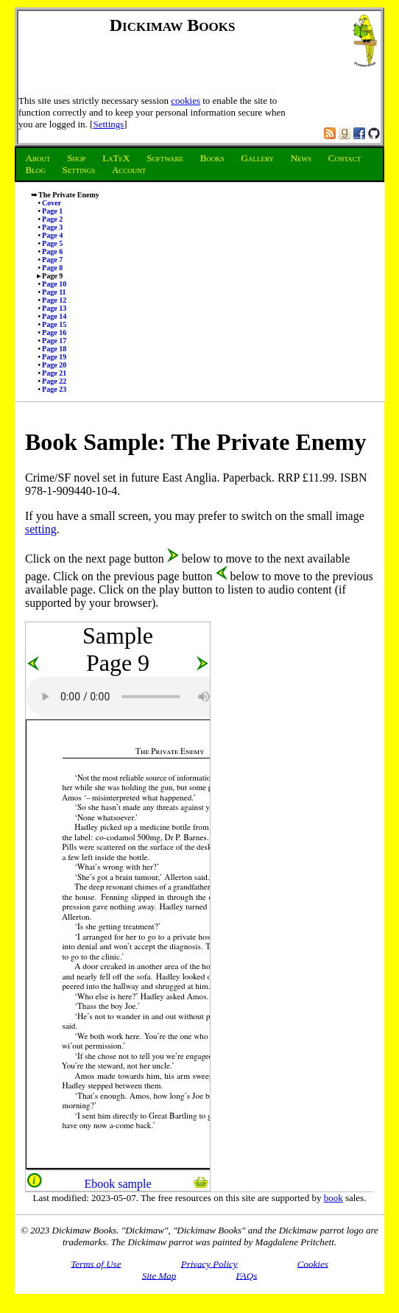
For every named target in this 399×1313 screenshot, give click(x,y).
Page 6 (52, 251)
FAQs (247, 1275)
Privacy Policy (209, 1263)
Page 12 (54, 300)
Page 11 (54, 292)
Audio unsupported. (136, 697)
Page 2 (52, 219)
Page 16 (54, 332)
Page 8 (52, 268)
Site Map (159, 1275)
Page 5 (52, 243)
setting (41, 529)
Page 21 (54, 373)
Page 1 (52, 211)
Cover (51, 203)
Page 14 (54, 316)
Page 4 (52, 235)
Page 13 (54, 308)
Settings (108, 124)
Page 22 (54, 381)
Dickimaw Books (173, 25)
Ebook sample (117, 1184)
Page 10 (54, 284)
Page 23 (54, 389)
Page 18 (54, 349)
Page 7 (52, 260)
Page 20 (54, 365)
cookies (185, 100)
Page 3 (52, 227)
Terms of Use (96, 1263)
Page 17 (54, 341)
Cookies (312, 1263)
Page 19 (54, 357)
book (333, 1197)
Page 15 (54, 324)
